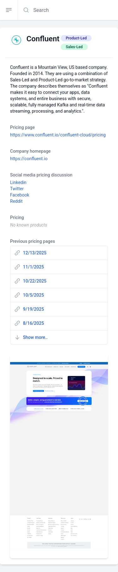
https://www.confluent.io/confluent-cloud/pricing (58, 134)
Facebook (19, 194)
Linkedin (18, 182)
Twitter (17, 188)
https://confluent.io (29, 158)
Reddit (16, 201)
